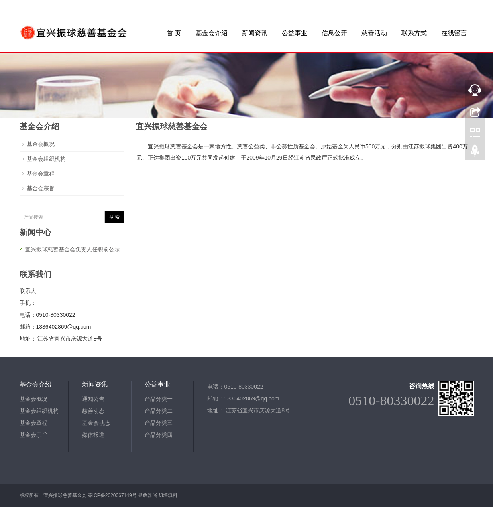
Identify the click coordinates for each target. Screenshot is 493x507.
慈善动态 (93, 411)
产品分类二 (159, 411)
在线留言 (454, 33)
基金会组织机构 (46, 159)
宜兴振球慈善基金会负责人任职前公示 (72, 249)
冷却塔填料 (165, 495)
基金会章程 (41, 173)
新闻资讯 (254, 33)
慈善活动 (374, 33)
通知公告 (93, 399)
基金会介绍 (212, 33)
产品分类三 (159, 423)
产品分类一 (159, 399)
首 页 (174, 33)
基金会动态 (96, 423)
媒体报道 (93, 435)
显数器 (145, 495)
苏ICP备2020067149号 (112, 495)
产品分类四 (159, 435)
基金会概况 (41, 144)
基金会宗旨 (41, 188)
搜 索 (114, 217)
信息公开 (334, 33)
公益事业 (294, 33)
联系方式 (414, 33)
